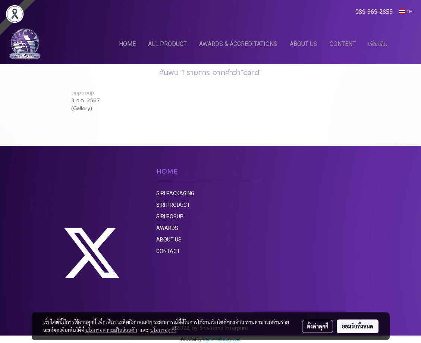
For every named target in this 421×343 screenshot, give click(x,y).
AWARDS (167, 228)
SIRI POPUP (169, 216)
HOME (127, 43)
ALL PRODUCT (167, 43)
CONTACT (168, 251)
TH (405, 11)
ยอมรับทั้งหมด (357, 326)
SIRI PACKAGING (175, 193)
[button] (405, 44)
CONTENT (343, 43)
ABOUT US (303, 43)
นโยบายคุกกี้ (163, 330)
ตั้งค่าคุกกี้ (317, 326)
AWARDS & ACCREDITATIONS (238, 43)
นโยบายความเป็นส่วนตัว (111, 330)
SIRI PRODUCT (173, 205)
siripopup (82, 93)
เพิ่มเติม (378, 43)
